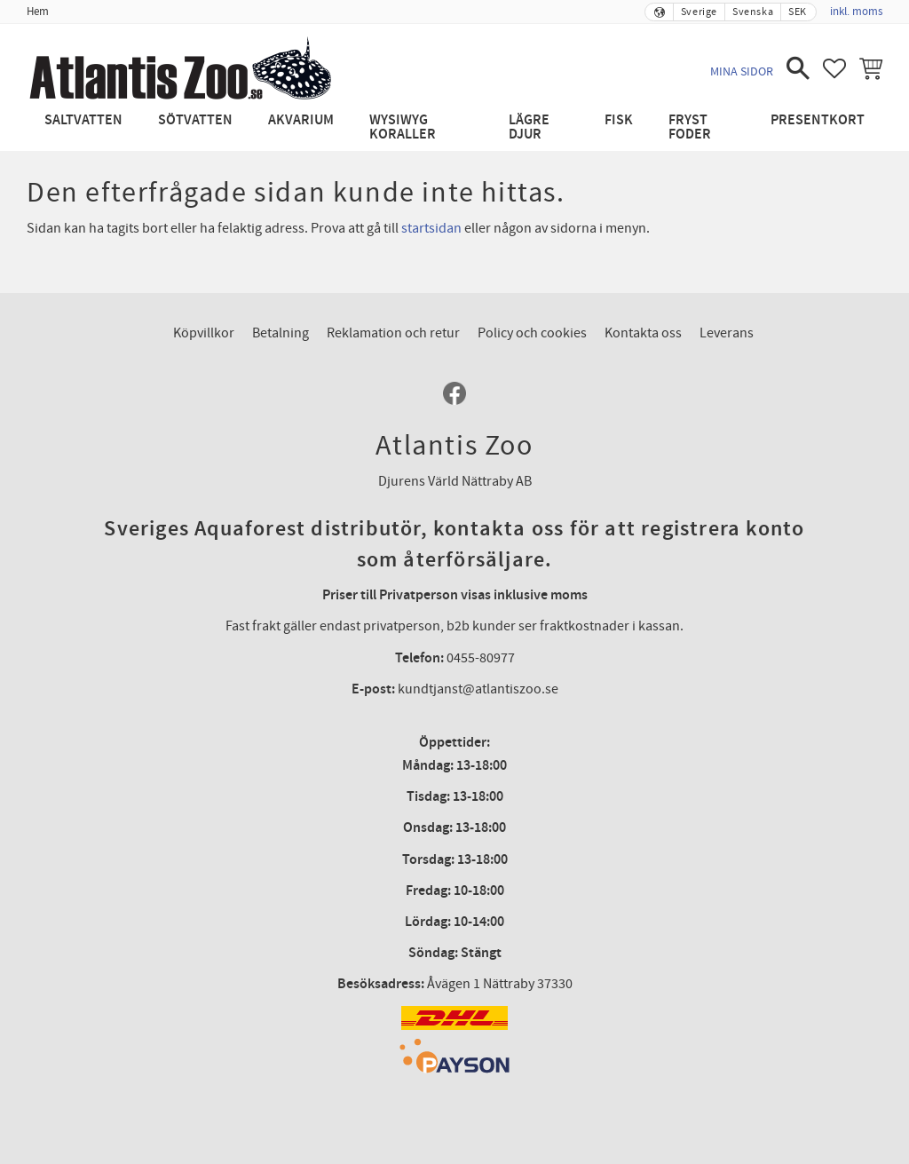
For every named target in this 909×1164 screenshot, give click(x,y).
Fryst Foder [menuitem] (689, 127)
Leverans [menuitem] (727, 333)
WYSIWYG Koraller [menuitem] (402, 127)
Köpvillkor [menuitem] (203, 333)
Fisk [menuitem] (619, 120)
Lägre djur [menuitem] (529, 127)
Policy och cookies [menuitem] (532, 333)
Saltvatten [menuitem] (83, 120)
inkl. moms (856, 11)
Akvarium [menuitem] (301, 120)
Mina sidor (741, 71)
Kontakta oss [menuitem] (643, 333)
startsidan (431, 228)
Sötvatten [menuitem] (195, 120)
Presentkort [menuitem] (818, 120)
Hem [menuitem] (38, 11)
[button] (798, 68)
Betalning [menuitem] (280, 333)
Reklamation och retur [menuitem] (393, 333)
